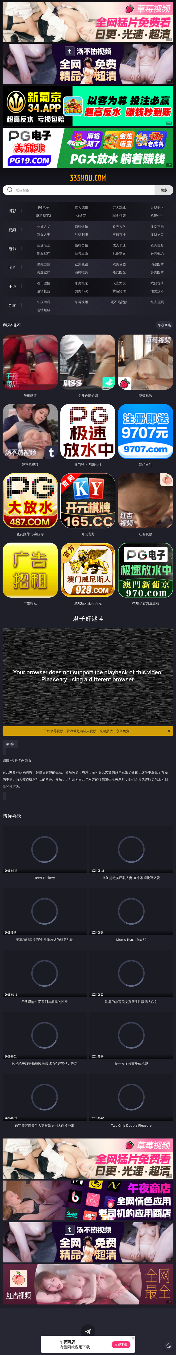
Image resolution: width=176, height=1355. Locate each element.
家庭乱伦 (81, 283)
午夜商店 (43, 302)
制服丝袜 (43, 253)
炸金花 (81, 215)
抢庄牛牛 (157, 215)
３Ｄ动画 (157, 226)
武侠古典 (157, 283)
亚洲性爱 (43, 245)
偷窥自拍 (43, 264)
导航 (12, 305)
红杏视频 (157, 302)
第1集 (10, 744)
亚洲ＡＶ (43, 226)
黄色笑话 (119, 291)
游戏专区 (157, 207)
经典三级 (81, 253)
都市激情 (43, 283)
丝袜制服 (81, 234)
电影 (12, 248)
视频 (12, 229)
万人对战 (119, 207)
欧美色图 (119, 264)
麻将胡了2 (43, 215)
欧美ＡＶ (119, 226)
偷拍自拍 (81, 245)
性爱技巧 (157, 291)
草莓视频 (81, 302)
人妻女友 (119, 283)
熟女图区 (119, 272)
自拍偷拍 (81, 226)
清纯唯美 (81, 272)
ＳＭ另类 (157, 234)
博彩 (12, 210)
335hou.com (88, 178)
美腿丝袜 (43, 272)
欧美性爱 (157, 245)
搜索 (164, 190)
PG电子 (43, 207)
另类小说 (81, 291)
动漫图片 (157, 264)
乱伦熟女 (119, 253)
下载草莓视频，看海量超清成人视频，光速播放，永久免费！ (107, 731)
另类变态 (157, 253)
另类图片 (157, 272)
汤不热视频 (119, 302)
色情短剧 (43, 310)
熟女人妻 (43, 234)
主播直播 (119, 234)
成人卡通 (119, 245)
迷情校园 (43, 291)
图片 (12, 267)
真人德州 (81, 207)
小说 (12, 286)
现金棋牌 (119, 215)
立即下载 (121, 1344)
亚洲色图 (81, 264)
